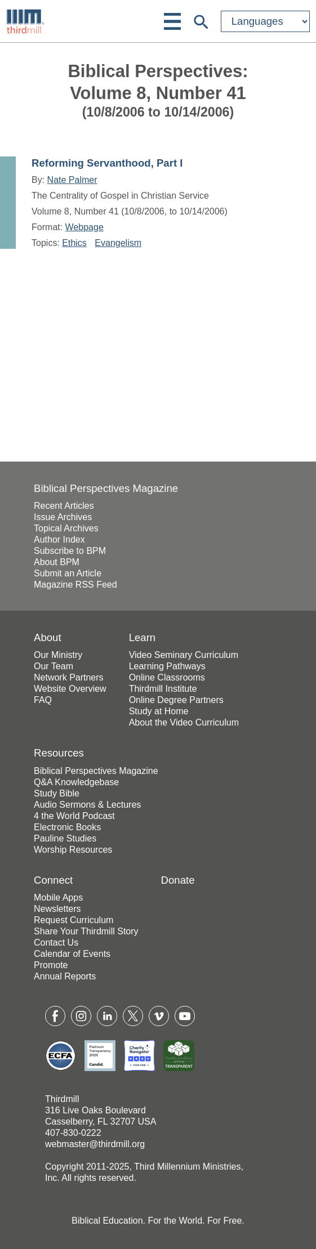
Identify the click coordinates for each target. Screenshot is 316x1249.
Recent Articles (64, 506)
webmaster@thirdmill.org (95, 1144)
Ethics (74, 243)
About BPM (56, 562)
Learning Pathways (167, 666)
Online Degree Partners (176, 700)
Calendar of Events (72, 954)
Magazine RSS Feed (75, 584)
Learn (142, 637)
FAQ (43, 700)
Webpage (84, 227)
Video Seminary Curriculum (183, 655)
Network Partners (69, 677)
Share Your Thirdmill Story (86, 931)
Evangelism (118, 243)
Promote (51, 965)
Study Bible (56, 793)
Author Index (59, 539)
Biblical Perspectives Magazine (106, 488)
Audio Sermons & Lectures (87, 804)
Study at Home (159, 711)
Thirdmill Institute (163, 688)
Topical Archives (66, 528)
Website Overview (70, 688)
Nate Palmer (72, 180)
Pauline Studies (65, 838)
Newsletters (57, 909)
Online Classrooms (167, 677)
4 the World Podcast (74, 816)
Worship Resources (73, 849)
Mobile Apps (58, 897)
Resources (59, 753)
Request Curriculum (73, 920)
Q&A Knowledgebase (76, 782)
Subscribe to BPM (70, 551)
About (47, 637)
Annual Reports (65, 976)
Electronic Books (67, 827)
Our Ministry (58, 655)
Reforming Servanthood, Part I (107, 163)
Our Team (53, 666)
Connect (53, 880)
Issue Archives (63, 517)
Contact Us (56, 942)
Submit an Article (67, 573)
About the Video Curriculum (184, 722)
